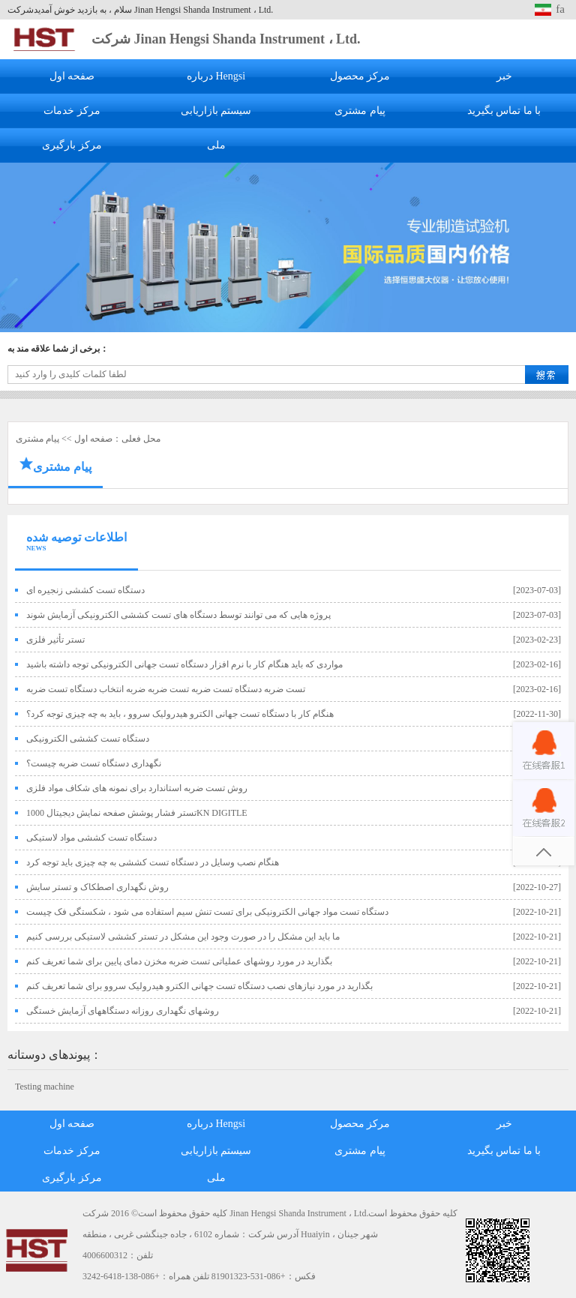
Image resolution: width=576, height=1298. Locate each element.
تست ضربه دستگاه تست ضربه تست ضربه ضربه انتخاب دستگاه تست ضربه (165, 689)
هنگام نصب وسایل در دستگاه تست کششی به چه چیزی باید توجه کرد (152, 862)
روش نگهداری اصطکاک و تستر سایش (97, 887)
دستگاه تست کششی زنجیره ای (85, 590)
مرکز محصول (360, 76)
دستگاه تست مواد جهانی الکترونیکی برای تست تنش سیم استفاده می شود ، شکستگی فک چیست (207, 912)
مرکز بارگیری (72, 145)
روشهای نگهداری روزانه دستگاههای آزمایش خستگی (122, 1011)
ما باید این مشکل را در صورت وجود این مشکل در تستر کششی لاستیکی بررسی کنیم (183, 936)
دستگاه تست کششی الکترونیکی (87, 738)
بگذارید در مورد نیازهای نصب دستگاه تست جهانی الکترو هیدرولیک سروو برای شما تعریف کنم (199, 986)
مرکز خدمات (72, 110)
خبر (504, 76)
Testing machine (44, 1086)
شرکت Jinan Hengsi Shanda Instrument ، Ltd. (226, 38)
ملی (216, 145)
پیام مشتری (360, 110)
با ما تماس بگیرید (504, 110)
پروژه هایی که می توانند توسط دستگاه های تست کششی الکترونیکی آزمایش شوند (178, 615)
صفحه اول (72, 76)
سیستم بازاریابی (216, 110)
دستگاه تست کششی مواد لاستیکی (91, 837)
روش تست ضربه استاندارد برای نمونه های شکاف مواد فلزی (137, 788)
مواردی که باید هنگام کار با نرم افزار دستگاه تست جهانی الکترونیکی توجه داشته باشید (184, 664)
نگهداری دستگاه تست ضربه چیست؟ (93, 763)
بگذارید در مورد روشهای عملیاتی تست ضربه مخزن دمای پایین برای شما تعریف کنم (179, 961)
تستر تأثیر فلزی (55, 639)
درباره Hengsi (216, 76)
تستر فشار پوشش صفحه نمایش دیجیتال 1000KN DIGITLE (137, 813)
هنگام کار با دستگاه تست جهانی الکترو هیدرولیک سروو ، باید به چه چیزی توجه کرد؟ (180, 714)
